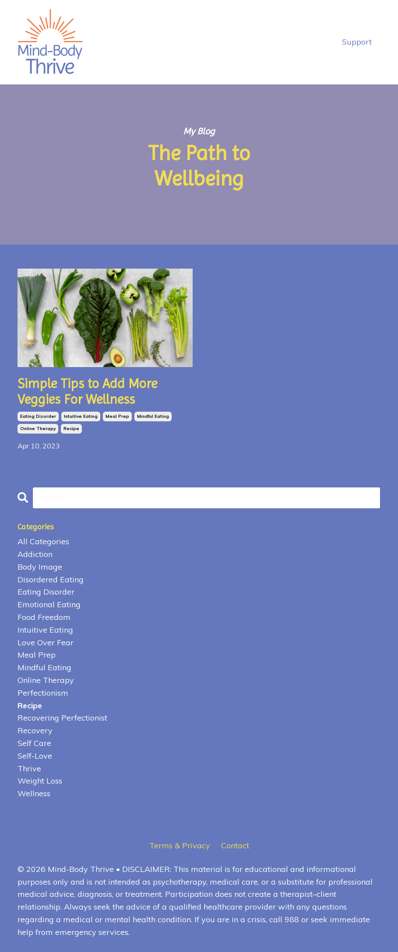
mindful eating (153, 416)
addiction (35, 554)
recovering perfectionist (62, 718)
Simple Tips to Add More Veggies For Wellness (87, 391)
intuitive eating (81, 416)
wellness (34, 793)
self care (34, 743)
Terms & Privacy (179, 845)
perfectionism (43, 693)
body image (40, 567)
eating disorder (38, 416)
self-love (35, 756)
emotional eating (49, 604)
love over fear (46, 642)
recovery (35, 730)
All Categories (43, 541)
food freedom (44, 617)
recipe (71, 428)
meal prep (117, 416)
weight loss (40, 781)
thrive (29, 768)
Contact (235, 845)
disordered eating (51, 579)
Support (357, 42)
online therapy (38, 428)
